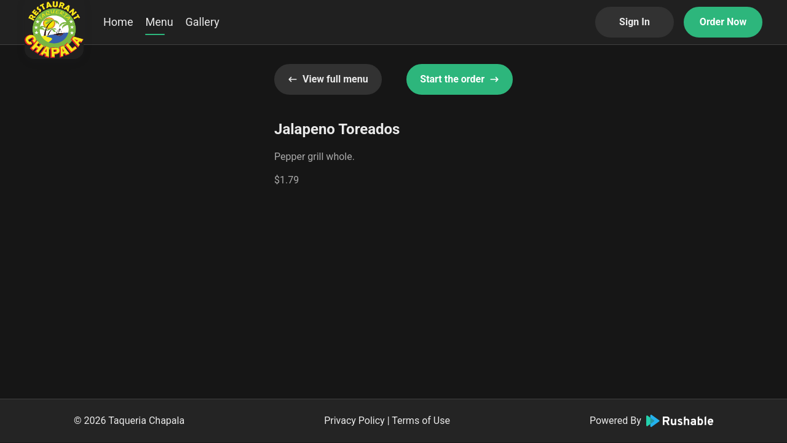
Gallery (202, 21)
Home (118, 21)
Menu (159, 21)
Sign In (634, 22)
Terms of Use (421, 420)
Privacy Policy (354, 420)
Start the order (459, 79)
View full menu (328, 79)
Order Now (723, 22)
